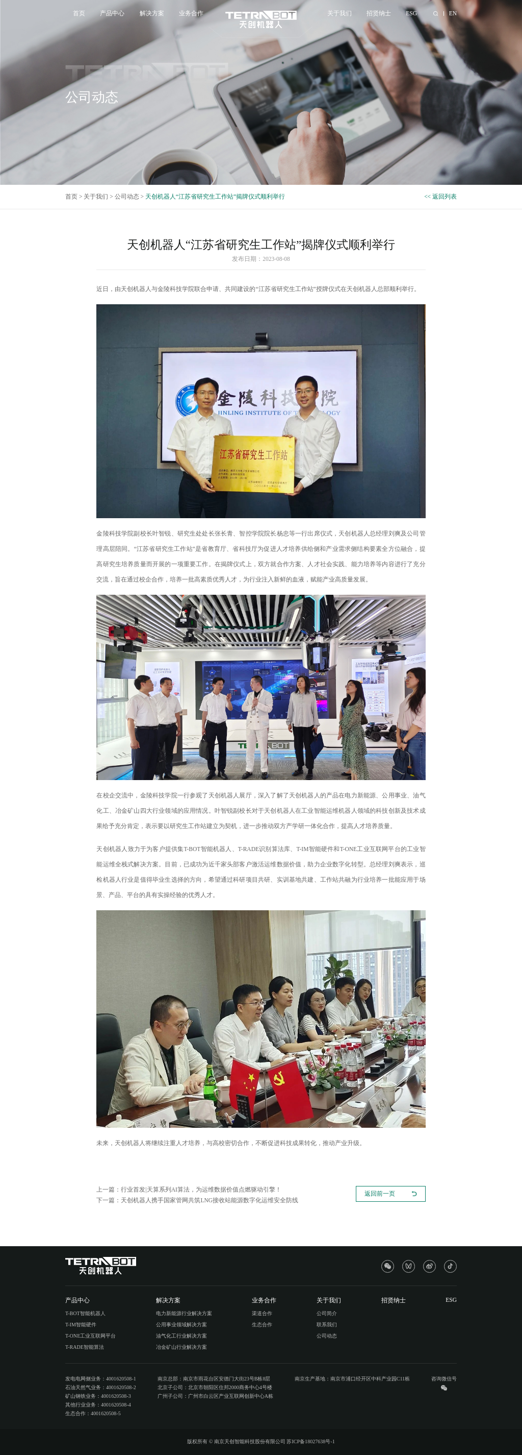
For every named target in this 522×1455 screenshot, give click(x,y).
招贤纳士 (379, 13)
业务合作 (191, 13)
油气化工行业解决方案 (181, 1336)
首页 (79, 13)
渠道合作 (262, 1313)
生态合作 (262, 1324)
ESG (411, 13)
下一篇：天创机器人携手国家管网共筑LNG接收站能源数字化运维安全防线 (197, 1200)
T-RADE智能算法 (84, 1347)
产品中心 (112, 13)
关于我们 (339, 13)
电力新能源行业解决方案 (184, 1313)
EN (453, 13)
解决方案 (152, 13)
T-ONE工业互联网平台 (90, 1336)
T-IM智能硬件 (80, 1324)
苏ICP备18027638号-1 (310, 1441)
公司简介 (327, 1313)
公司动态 (127, 196)
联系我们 (327, 1324)
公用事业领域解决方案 (181, 1324)
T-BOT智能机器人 (85, 1313)
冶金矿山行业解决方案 (181, 1347)
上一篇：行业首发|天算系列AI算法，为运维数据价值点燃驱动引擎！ (188, 1189)
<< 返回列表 (440, 196)
